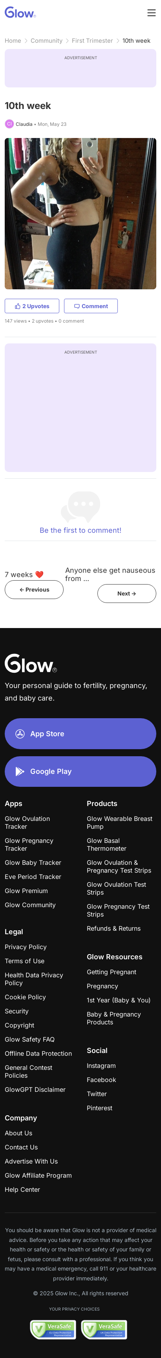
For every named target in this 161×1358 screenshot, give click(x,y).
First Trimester (92, 40)
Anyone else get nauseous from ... (110, 574)
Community (46, 40)
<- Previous (34, 589)
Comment (91, 306)
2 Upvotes (32, 306)
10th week (136, 40)
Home (13, 40)
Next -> (126, 593)
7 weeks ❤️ (24, 574)
